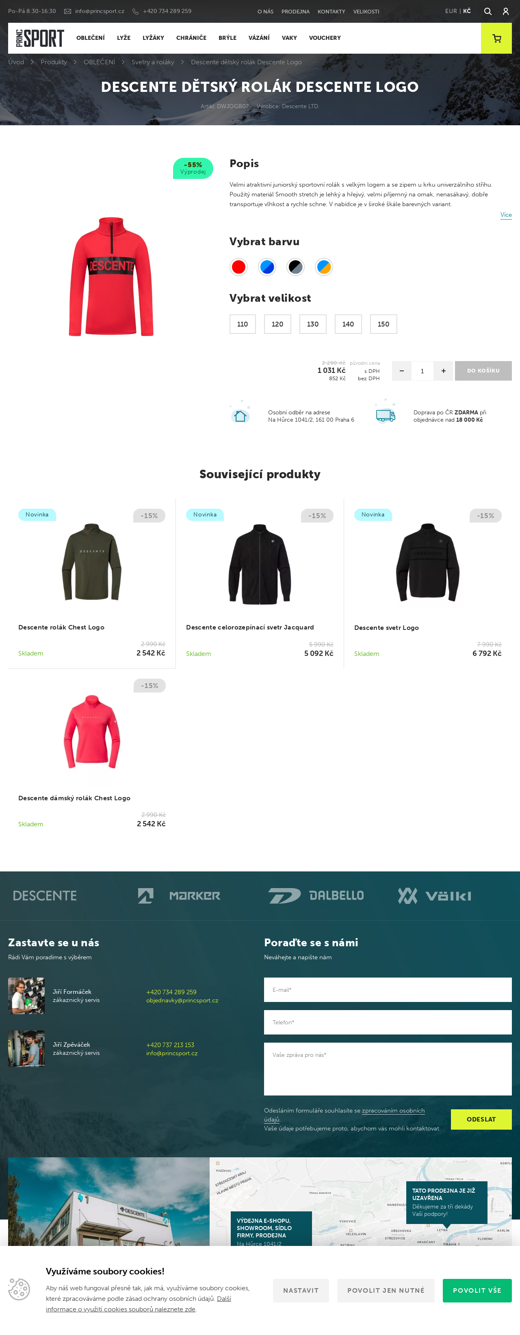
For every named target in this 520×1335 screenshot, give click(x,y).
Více (506, 214)
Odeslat (481, 1119)
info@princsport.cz (99, 11)
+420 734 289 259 (167, 11)
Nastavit (301, 1290)
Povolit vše (477, 1290)
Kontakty (331, 12)
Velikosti (366, 12)
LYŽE (123, 38)
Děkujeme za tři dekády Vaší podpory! (446, 1202)
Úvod (16, 62)
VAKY (289, 38)
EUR (451, 11)
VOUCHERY (325, 38)
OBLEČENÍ (90, 38)
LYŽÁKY (153, 38)
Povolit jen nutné (386, 1290)
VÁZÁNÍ (259, 38)
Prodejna (296, 12)
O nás (265, 12)
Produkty (54, 62)
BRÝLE (227, 38)
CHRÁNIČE (191, 38)
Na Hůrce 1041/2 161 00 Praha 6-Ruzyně (271, 1236)
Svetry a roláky (153, 62)
